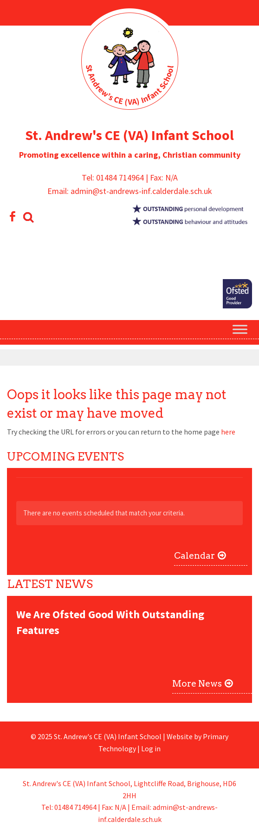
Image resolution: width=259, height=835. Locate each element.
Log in (151, 748)
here (228, 431)
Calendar (194, 555)
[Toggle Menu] (240, 329)
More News (197, 683)
